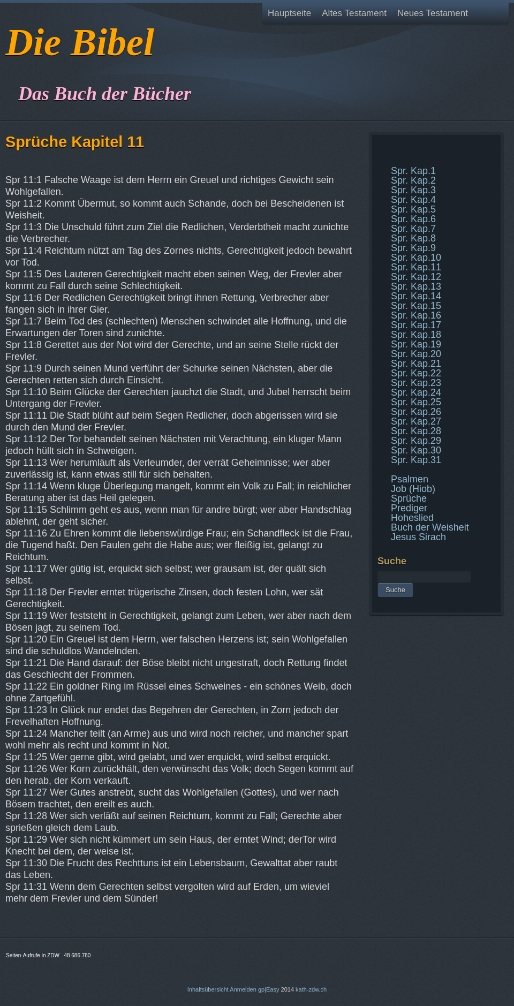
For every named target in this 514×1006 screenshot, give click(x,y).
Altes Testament (354, 13)
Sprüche (409, 498)
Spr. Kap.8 (413, 238)
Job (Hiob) (413, 488)
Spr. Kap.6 (413, 219)
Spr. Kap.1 (413, 170)
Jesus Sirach (418, 537)
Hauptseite (289, 13)
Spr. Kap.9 (413, 248)
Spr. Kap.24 (416, 392)
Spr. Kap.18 (416, 334)
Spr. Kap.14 (416, 296)
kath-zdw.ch (311, 989)
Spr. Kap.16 (416, 315)
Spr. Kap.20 (416, 354)
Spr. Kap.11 (416, 267)
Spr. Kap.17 (416, 325)
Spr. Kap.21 (416, 363)
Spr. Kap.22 (416, 373)
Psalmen (409, 479)
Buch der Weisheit (430, 527)
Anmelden (243, 989)
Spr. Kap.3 (413, 190)
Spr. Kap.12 (416, 276)
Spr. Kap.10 (416, 257)
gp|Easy (268, 989)
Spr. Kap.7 (413, 228)
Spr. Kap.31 (416, 460)
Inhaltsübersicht (208, 989)
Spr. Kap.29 (416, 440)
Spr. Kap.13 (416, 286)
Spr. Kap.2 (413, 180)
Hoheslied (412, 517)
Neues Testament (432, 13)
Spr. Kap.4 (413, 199)
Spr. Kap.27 (416, 421)
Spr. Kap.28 (416, 431)
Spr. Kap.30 (416, 450)
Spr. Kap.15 (416, 305)
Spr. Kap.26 (416, 411)
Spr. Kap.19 (416, 344)
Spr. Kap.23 (416, 382)
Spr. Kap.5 (413, 209)
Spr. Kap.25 (416, 402)
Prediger (409, 508)
